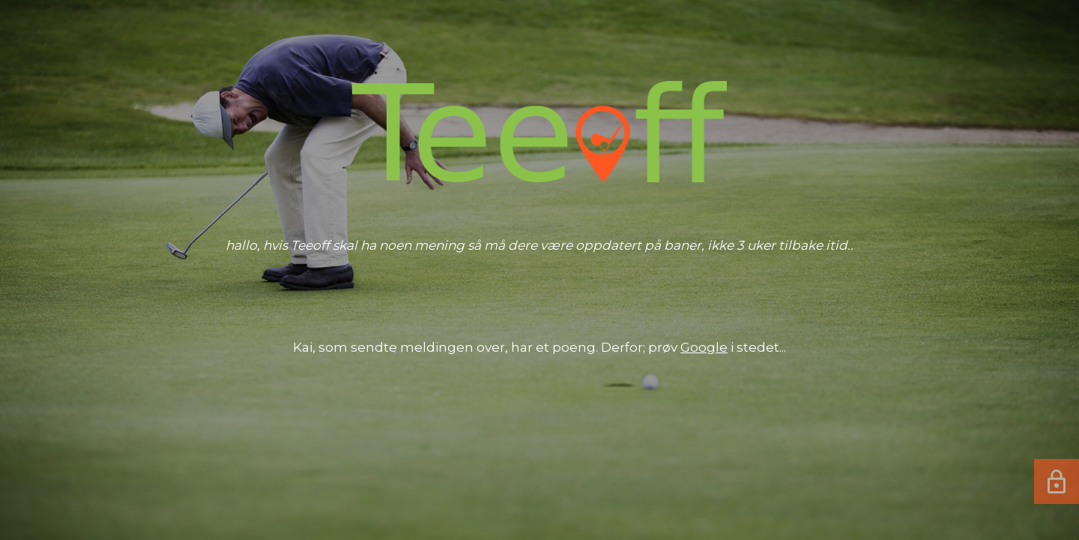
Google (704, 347)
